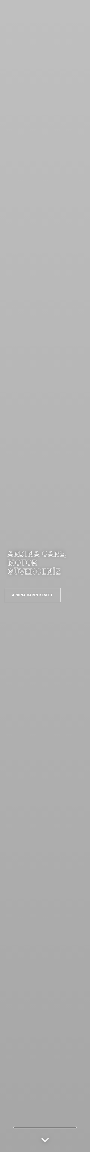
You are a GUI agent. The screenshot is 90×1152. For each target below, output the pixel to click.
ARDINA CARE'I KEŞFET (32, 595)
